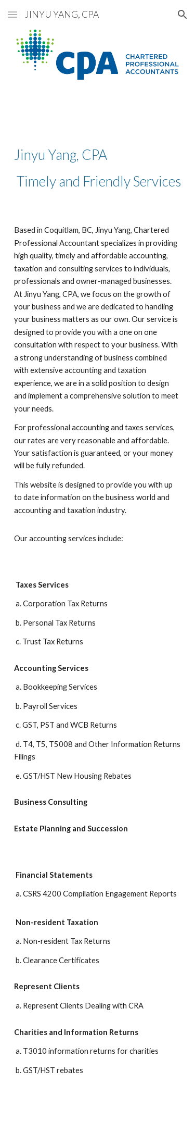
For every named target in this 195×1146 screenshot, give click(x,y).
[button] (12, 14)
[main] (98, 168)
